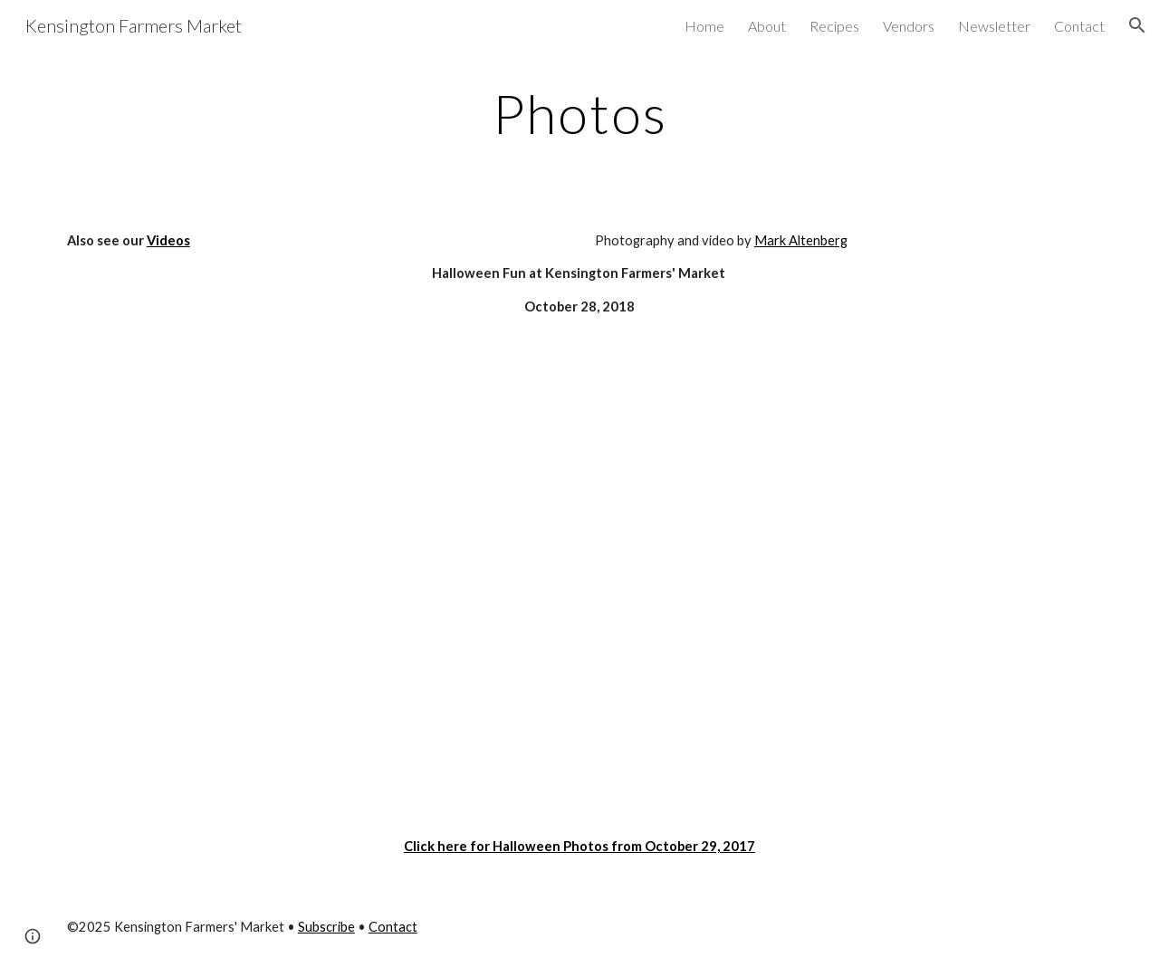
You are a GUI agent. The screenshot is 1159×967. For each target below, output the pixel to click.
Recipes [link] (834, 25)
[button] (1137, 25)
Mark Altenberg (801, 240)
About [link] (767, 25)
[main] (579, 113)
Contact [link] (1079, 25)
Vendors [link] (908, 25)
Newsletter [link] (994, 25)
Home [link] (704, 25)
